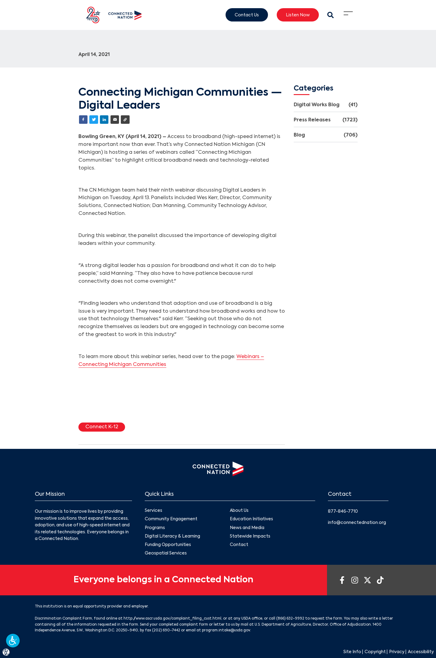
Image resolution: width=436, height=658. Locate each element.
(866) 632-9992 (290, 618)
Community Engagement (171, 519)
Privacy (397, 652)
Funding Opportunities (168, 545)
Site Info (352, 652)
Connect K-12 (101, 427)
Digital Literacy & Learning (172, 536)
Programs (155, 528)
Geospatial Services (166, 553)
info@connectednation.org (357, 523)
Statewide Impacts (250, 536)
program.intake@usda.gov (226, 630)
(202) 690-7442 (166, 630)
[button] (13, 640)
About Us (239, 510)
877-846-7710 (343, 511)
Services (153, 510)
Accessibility (421, 652)
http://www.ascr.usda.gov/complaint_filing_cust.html (172, 618)
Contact (239, 545)
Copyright (375, 652)
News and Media (247, 528)
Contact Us (247, 14)
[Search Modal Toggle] (330, 15)
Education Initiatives (251, 519)
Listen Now (298, 14)
